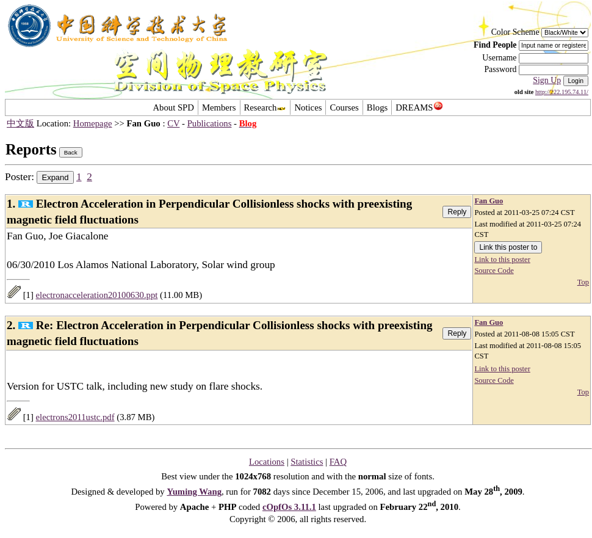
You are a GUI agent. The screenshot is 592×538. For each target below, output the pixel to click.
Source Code (493, 270)
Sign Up (547, 80)
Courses (344, 107)
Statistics (307, 462)
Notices (308, 107)
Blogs (377, 107)
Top (583, 282)
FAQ (338, 462)
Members (219, 107)
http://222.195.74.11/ (561, 92)
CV (173, 123)
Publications (209, 123)
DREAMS (418, 107)
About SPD (173, 107)
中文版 (20, 123)
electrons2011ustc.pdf (75, 417)
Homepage (92, 123)
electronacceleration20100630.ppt (97, 295)
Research (265, 107)
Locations (266, 462)
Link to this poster (502, 259)
